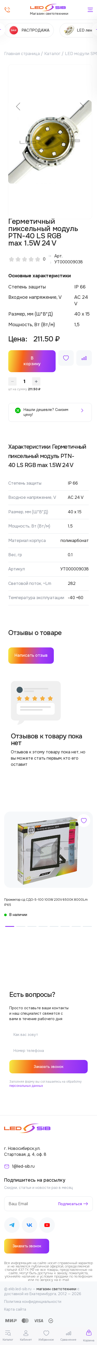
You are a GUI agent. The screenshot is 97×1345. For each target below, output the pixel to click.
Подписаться (70, 1204)
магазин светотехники (56, 1289)
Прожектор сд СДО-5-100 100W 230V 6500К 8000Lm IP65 (46, 902)
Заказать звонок (48, 1066)
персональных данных (26, 1086)
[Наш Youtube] (47, 1226)
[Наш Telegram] (12, 1226)
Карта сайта (15, 1309)
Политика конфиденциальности (32, 1301)
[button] (9, 926)
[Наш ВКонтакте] (29, 1226)
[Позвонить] (7, 10)
